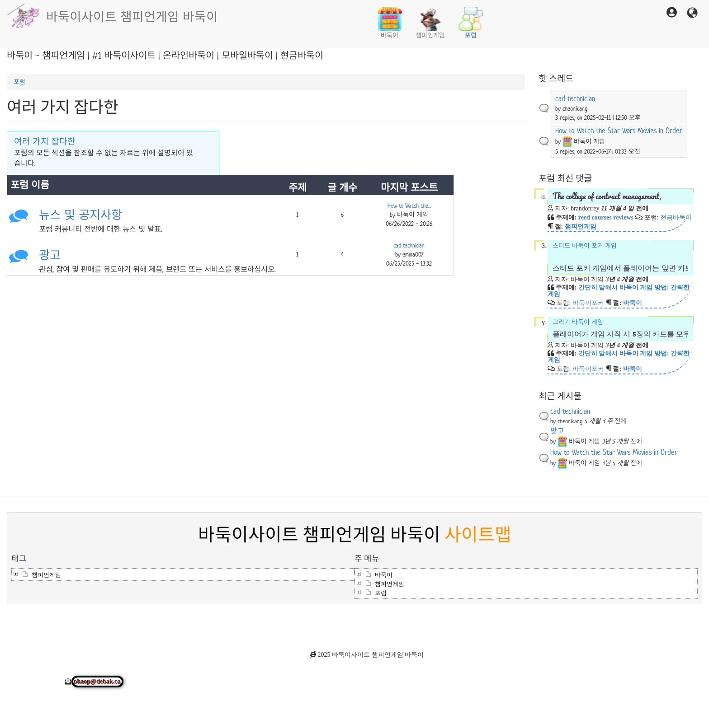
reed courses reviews (605, 217)
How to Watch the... (409, 206)
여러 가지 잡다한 (45, 141)
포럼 (470, 23)
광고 (50, 255)
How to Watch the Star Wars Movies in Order (618, 130)
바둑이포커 (588, 302)
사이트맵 (477, 535)
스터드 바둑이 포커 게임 (621, 257)
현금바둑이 (676, 217)
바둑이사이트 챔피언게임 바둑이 (132, 16)
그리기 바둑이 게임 (621, 328)
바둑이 (390, 23)
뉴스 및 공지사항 (80, 215)
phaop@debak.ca (97, 681)
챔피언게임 (430, 23)
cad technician (409, 245)
